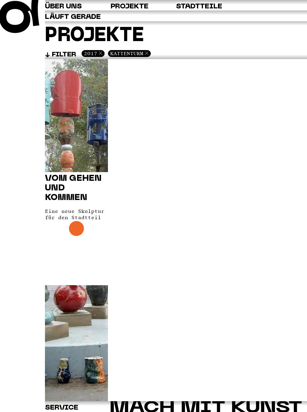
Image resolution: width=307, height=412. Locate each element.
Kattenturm (126, 53)
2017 (90, 53)
